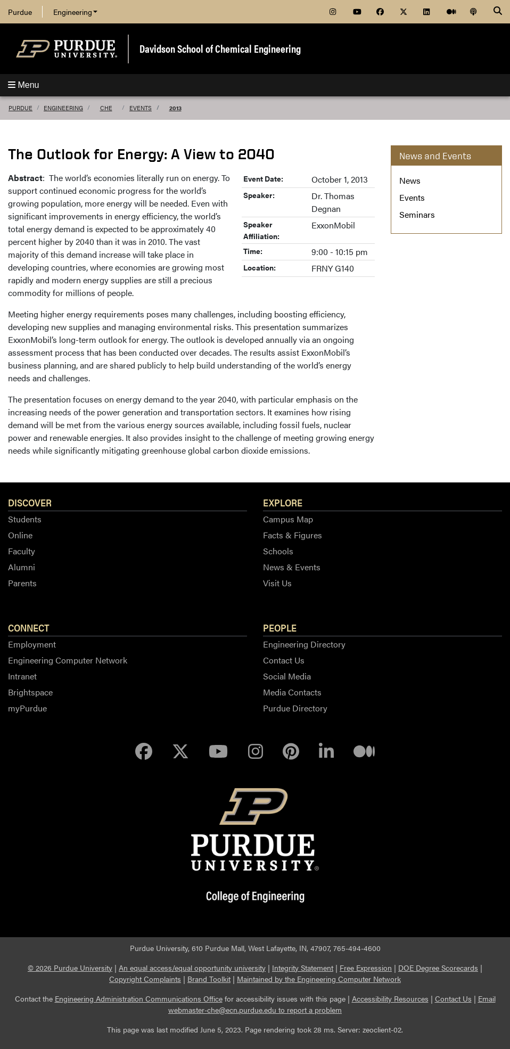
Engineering (75, 11)
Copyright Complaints (145, 978)
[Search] (497, 11)
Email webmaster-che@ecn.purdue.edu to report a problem (332, 1004)
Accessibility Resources (390, 998)
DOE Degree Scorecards (438, 967)
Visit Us (277, 583)
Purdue (20, 11)
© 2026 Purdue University (70, 967)
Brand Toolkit (209, 978)
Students (25, 519)
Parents (22, 583)
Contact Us (284, 660)
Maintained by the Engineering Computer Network (319, 978)
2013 (175, 108)
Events (140, 108)
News (410, 180)
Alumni (21, 567)
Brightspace (30, 692)
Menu (23, 84)
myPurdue (27, 708)
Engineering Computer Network (67, 660)
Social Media (287, 676)
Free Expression (366, 967)
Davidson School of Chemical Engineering (220, 48)
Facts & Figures (292, 535)
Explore (282, 502)
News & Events (291, 567)
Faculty (21, 551)
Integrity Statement (302, 967)
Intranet (22, 676)
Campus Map (288, 519)
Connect (29, 627)
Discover (30, 502)
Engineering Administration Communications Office (139, 998)
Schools (278, 551)
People (280, 627)
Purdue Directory (295, 708)
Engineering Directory (304, 644)
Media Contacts (292, 692)
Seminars (417, 214)
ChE (106, 108)
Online (20, 535)
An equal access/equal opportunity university (192, 967)
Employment (32, 644)
